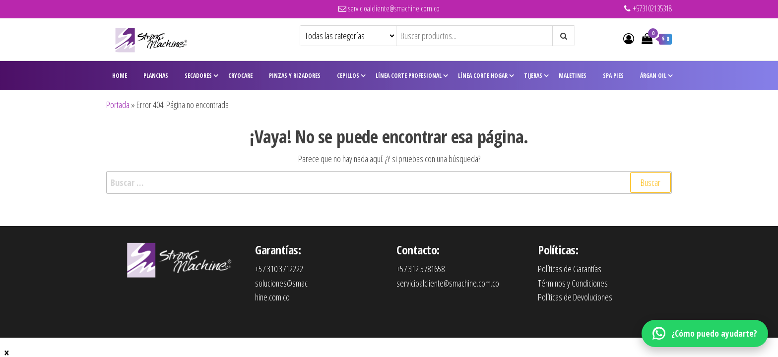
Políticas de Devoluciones (575, 297)
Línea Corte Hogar (483, 75)
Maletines (572, 75)
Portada (118, 105)
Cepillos (348, 75)
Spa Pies (613, 75)
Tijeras (533, 75)
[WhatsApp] (705, 333)
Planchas (155, 75)
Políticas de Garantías (569, 269)
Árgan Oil (653, 75)
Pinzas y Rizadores (295, 75)
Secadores (198, 75)
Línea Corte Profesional (409, 75)
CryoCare (240, 75)
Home (119, 75)
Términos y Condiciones (573, 283)
